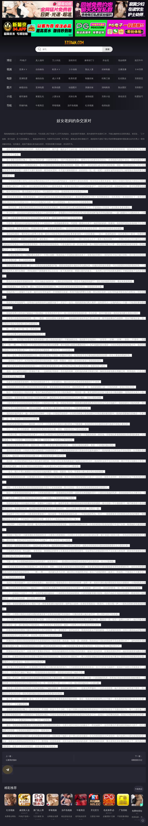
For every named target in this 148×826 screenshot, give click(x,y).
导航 (9, 105)
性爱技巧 (139, 96)
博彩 (9, 60)
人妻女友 (56, 96)
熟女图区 (122, 87)
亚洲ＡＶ (23, 69)
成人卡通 (56, 78)
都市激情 (23, 96)
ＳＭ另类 (139, 69)
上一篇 (38, 758)
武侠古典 (73, 96)
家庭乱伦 (40, 96)
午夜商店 (40, 105)
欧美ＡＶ (56, 69)
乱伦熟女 (122, 78)
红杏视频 (89, 105)
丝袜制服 (106, 69)
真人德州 (40, 60)
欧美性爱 (73, 78)
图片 (9, 87)
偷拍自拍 (40, 78)
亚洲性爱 (23, 78)
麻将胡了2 (89, 60)
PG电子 (23, 60)
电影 (9, 78)
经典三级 (106, 78)
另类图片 (139, 87)
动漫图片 (73, 87)
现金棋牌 (122, 60)
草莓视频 (56, 105)
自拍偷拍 (40, 69)
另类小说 (106, 96)
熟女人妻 (89, 69)
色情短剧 (106, 105)
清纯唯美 (106, 87)
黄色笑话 (122, 96)
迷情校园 (89, 96)
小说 (9, 96)
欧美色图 (56, 87)
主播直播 (122, 69)
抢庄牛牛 (139, 60)
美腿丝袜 (89, 87)
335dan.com (74, 42)
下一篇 (110, 758)
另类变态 (139, 78)
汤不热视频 (73, 105)
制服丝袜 (89, 78)
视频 (9, 69)
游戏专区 (73, 60)
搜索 (107, 49)
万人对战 (56, 60)
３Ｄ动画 (73, 69)
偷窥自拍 (23, 87)
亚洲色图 (40, 87)
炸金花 (106, 60)
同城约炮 (23, 105)
